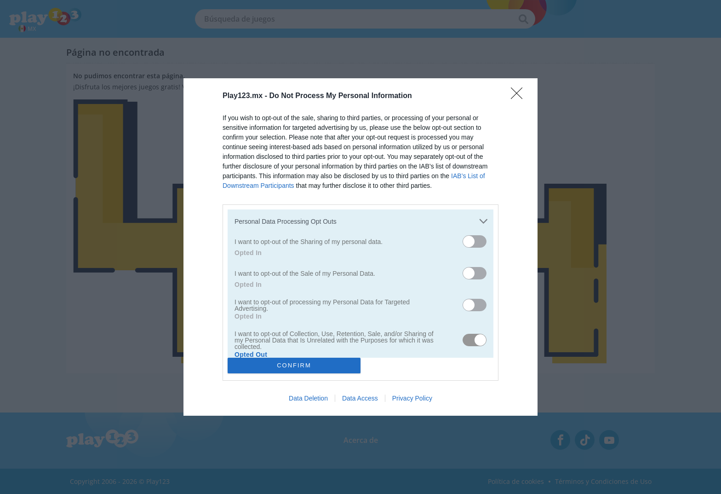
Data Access (360, 398)
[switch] (474, 241)
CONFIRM (294, 365)
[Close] (519, 96)
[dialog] (360, 247)
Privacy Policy (412, 398)
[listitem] (360, 221)
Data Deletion (308, 398)
